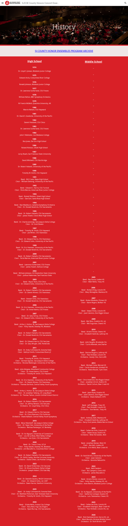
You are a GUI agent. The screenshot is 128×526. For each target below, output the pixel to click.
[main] (64, 25)
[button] (2, 3)
